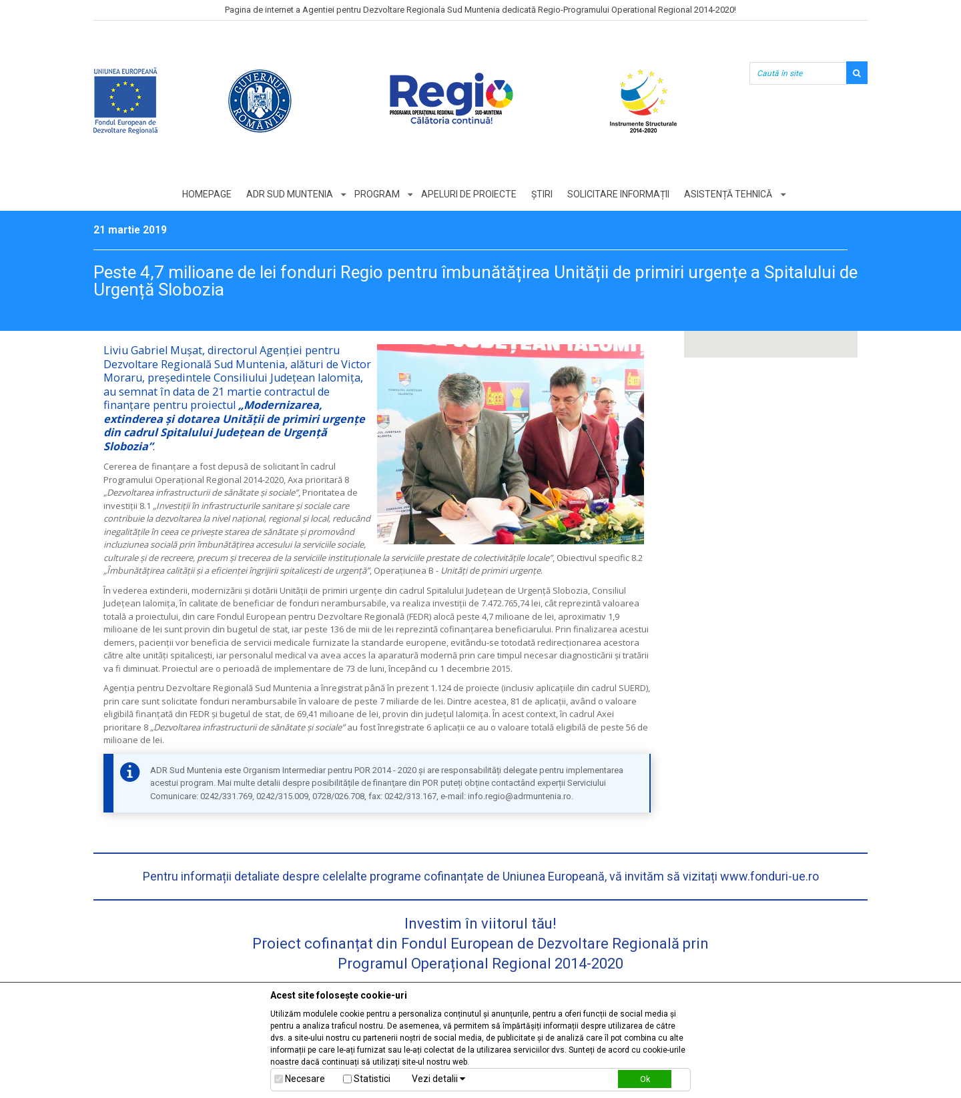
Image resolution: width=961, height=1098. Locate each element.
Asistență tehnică (730, 194)
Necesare (305, 1078)
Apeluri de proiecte (469, 194)
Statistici (372, 1078)
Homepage (205, 194)
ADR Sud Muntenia (288, 194)
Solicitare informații (620, 194)
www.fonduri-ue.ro (769, 876)
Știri (542, 194)
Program (376, 194)
